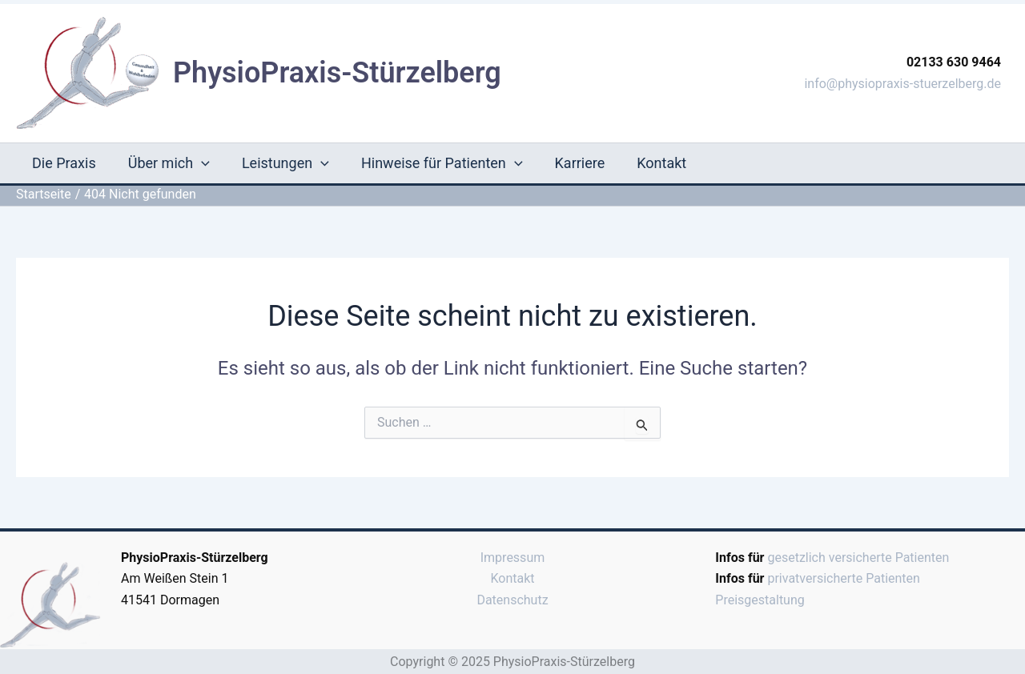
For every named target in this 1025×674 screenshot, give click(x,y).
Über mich (169, 163)
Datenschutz (512, 600)
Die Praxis (64, 162)
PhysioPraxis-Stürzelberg (337, 73)
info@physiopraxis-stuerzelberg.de (902, 83)
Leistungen (285, 163)
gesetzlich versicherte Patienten (858, 557)
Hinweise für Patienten (442, 163)
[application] (201, 163)
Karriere (580, 162)
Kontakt (661, 162)
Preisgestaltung (759, 600)
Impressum (512, 557)
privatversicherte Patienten (843, 578)
